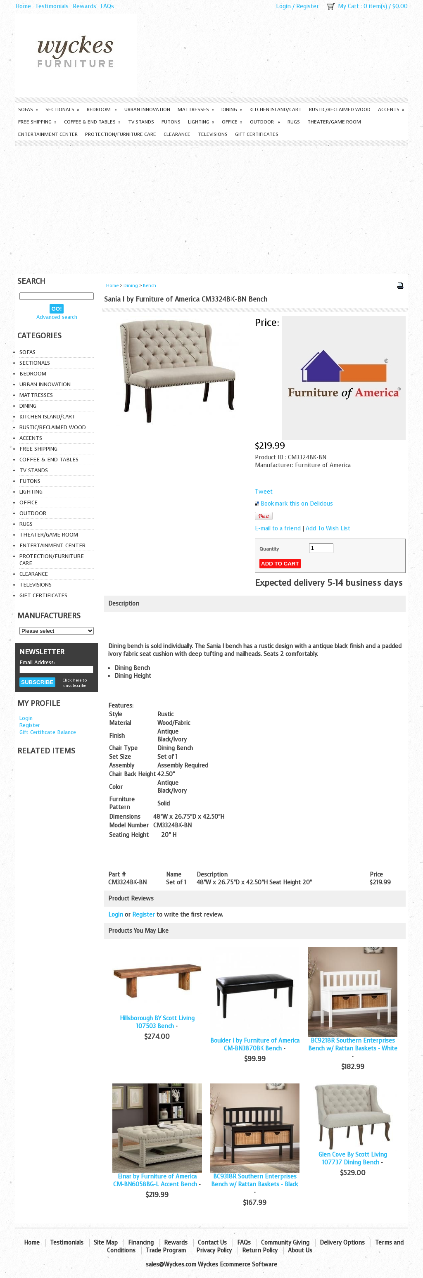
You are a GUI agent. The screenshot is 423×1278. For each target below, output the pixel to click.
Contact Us (212, 1243)
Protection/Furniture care (120, 134)
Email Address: (37, 662)
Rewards (84, 6)
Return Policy (260, 1250)
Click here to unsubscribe (74, 682)
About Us (300, 1250)
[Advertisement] (211, 208)
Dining (231, 109)
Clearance (177, 134)
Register (307, 6)
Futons (171, 122)
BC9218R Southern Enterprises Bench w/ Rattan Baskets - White (352, 1044)
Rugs (294, 122)
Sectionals (62, 109)
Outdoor (265, 122)
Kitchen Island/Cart (276, 109)
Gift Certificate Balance (47, 732)
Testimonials (52, 6)
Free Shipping (37, 122)
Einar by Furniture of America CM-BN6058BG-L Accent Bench (155, 1180)
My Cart (348, 6)
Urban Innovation (147, 109)
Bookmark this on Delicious (297, 504)
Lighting (201, 122)
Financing (141, 1243)
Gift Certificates (256, 134)
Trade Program (166, 1250)
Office (232, 122)
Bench (149, 286)
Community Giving (285, 1243)
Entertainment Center (48, 134)
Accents (391, 109)
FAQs (107, 6)
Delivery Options (342, 1243)
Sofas (28, 109)
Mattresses (196, 109)
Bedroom (102, 109)
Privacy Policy (214, 1250)
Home (23, 6)
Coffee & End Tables (92, 122)
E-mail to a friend (278, 528)
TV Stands (141, 122)
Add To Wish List (328, 528)
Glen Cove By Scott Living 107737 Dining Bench (352, 1158)
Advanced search (56, 317)
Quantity (269, 549)
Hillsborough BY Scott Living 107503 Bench (157, 1022)
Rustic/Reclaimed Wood (340, 109)
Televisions (213, 134)
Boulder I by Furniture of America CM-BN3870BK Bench (254, 1044)
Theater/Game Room (334, 122)
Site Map (106, 1243)
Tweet (264, 492)
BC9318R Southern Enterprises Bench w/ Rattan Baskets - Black (254, 1180)
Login (283, 6)
